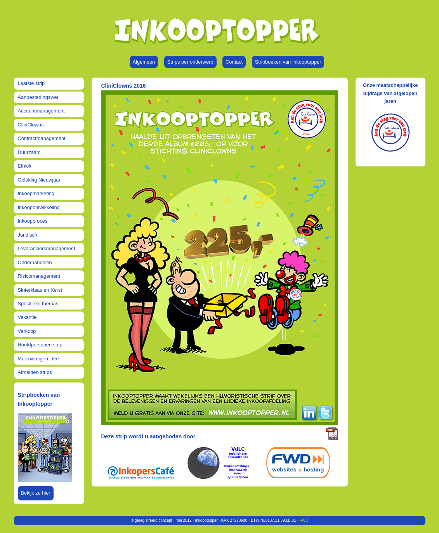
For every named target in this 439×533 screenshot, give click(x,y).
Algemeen (144, 62)
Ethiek (25, 166)
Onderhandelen (35, 262)
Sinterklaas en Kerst (40, 290)
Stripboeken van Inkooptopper (288, 62)
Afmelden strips (35, 372)
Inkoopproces (33, 221)
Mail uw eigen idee (38, 359)
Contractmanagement (42, 138)
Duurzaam (29, 152)
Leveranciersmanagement (46, 248)
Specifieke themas (38, 303)
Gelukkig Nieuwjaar (39, 180)
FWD (304, 520)
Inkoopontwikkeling (39, 207)
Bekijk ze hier (35, 493)
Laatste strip (31, 83)
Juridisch (28, 235)
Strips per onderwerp (190, 62)
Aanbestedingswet (38, 97)
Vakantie (27, 317)
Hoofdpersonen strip (40, 345)
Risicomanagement (39, 276)
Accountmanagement (41, 111)
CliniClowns (31, 125)
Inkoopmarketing (36, 193)
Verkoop (27, 331)
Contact (234, 62)
